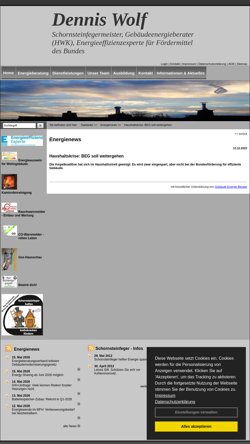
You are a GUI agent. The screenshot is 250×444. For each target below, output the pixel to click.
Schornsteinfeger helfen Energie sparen (121, 359)
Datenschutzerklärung (175, 402)
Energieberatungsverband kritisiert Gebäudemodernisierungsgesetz (35, 362)
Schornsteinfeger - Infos (119, 348)
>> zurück (241, 133)
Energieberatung (33, 73)
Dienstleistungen (68, 73)
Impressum (165, 395)
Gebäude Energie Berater (231, 186)
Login (164, 63)
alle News (71, 426)
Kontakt (175, 63)
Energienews (27, 349)
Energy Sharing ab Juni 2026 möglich (37, 375)
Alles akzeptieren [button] (196, 426)
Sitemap (242, 63)
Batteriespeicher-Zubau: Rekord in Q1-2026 (42, 399)
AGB (231, 63)
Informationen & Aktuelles (181, 73)
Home (8, 73)
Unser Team (99, 73)
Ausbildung (124, 73)
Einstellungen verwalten (196, 412)
